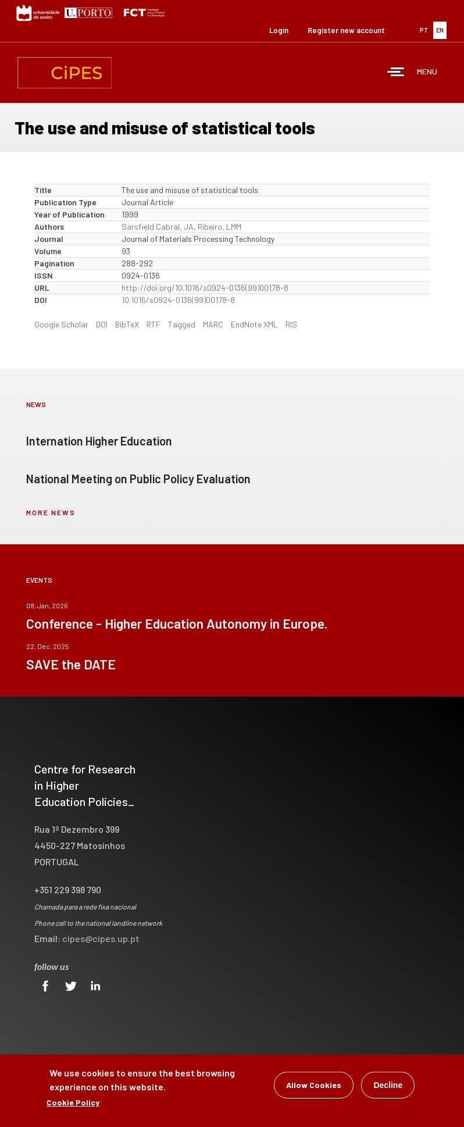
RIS (291, 324)
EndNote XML (254, 324)
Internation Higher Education (99, 441)
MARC (213, 324)
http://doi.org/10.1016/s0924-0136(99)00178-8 (205, 288)
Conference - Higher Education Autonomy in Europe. (176, 623)
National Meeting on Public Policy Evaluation (138, 479)
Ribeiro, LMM (219, 226)
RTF (153, 324)
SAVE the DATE (71, 664)
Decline (387, 1086)
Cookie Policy (73, 1103)
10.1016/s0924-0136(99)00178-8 (178, 300)
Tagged (181, 324)
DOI (102, 324)
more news (51, 512)
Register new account (346, 30)
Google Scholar (61, 324)
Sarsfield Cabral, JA (158, 226)
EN (440, 30)
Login (278, 30)
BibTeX (127, 324)
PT (424, 30)
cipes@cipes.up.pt (101, 938)
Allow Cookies (313, 1086)
